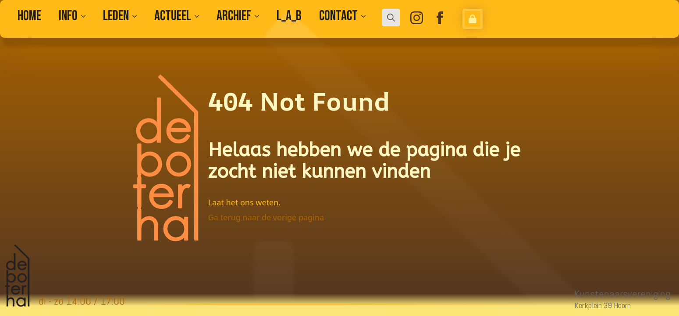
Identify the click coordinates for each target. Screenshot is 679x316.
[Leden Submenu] (137, 16)
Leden (116, 16)
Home (29, 16)
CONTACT (338, 16)
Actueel (172, 16)
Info (68, 16)
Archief (234, 16)
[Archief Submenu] (259, 16)
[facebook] (440, 18)
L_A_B (289, 16)
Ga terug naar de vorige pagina (266, 217)
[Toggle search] (391, 17)
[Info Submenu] (86, 16)
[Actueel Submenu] (199, 16)
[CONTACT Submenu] (366, 16)
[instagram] (417, 18)
